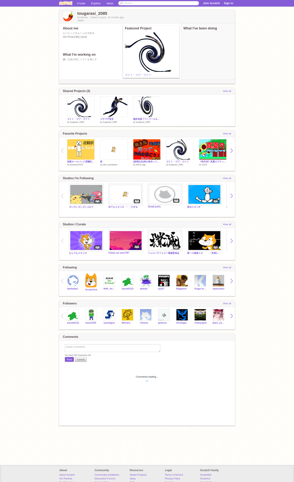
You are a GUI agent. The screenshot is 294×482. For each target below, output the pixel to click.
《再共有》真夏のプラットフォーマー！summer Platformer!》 (212, 161)
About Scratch (67, 474)
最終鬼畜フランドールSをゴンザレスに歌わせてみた (146, 119)
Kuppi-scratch (200, 288)
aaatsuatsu (218, 288)
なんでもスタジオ (78, 253)
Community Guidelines (106, 474)
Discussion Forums (104, 478)
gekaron (162, 323)
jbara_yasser (219, 323)
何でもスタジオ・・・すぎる (123, 207)
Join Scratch (211, 3)
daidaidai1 (72, 288)
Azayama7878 (76, 164)
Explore (96, 3)
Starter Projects (138, 474)
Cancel (81, 359)
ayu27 (161, 288)
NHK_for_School (110, 288)
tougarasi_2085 (77, 122)
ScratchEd (205, 474)
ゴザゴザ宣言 (107, 119)
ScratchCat (91, 289)
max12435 (90, 323)
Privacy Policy (172, 478)
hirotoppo (181, 323)
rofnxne (144, 323)
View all (227, 91)
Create (81, 3)
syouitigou (109, 323)
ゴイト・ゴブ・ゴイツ (138, 74)
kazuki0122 (128, 288)
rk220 (204, 164)
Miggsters (181, 288)
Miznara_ (126, 323)
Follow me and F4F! (118, 253)
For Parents (65, 478)
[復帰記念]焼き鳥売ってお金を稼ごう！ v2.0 (146, 161)
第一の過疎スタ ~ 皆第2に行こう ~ (204, 253)
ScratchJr (205, 478)
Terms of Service (174, 474)
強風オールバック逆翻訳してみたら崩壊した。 (80, 161)
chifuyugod (200, 323)
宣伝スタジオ (194, 207)
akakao (144, 288)
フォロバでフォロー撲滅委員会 (163, 253)
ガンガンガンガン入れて (81, 207)
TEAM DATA (154, 206)
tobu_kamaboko (110, 164)
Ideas (109, 3)
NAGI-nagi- (141, 164)
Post (69, 359)
